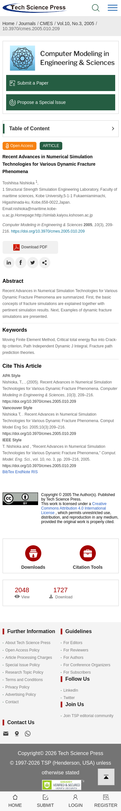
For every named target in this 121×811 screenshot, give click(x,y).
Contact (12, 702)
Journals (27, 23)
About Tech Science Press (28, 643)
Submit (45, 800)
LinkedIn (71, 690)
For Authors (74, 657)
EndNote (22, 472)
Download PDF (30, 247)
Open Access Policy (22, 650)
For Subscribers (77, 672)
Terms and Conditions (24, 679)
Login (76, 800)
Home (9, 23)
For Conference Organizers (87, 665)
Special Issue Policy (22, 665)
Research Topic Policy (24, 672)
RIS (34, 472)
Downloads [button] (33, 557)
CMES (46, 23)
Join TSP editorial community (89, 716)
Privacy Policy (17, 687)
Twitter (69, 698)
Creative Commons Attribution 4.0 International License (74, 508)
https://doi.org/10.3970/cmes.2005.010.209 (48, 231)
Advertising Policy (20, 694)
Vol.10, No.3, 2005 (75, 23)
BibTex (8, 472)
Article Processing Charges (28, 657)
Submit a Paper (29, 83)
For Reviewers (76, 650)
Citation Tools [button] (88, 557)
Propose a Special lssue (37, 102)
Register (106, 800)
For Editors (73, 643)
